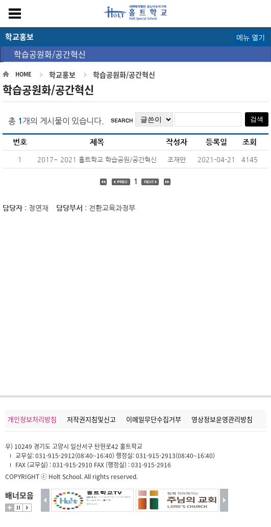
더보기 (9, 508)
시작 (27, 508)
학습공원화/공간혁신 (50, 54)
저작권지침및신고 (91, 419)
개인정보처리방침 (32, 419)
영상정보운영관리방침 (222, 419)
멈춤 (18, 508)
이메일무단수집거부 (153, 419)
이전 (45, 500)
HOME (23, 74)
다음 (224, 500)
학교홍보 (62, 74)
